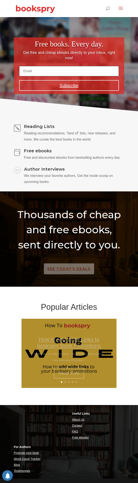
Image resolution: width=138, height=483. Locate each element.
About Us (78, 419)
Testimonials (22, 471)
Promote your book (26, 453)
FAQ (75, 431)
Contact (77, 425)
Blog (17, 465)
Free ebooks (80, 437)
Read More (69, 375)
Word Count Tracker (27, 459)
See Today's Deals (69, 269)
